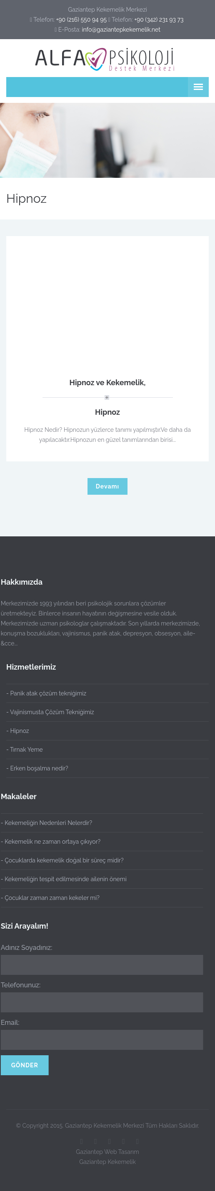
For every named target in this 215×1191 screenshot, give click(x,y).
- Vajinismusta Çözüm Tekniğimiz (50, 712)
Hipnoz (107, 412)
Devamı (107, 486)
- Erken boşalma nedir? (37, 768)
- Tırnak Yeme (24, 749)
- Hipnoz (17, 731)
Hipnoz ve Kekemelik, (107, 382)
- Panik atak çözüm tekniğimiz (46, 693)
